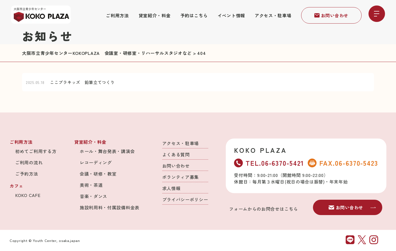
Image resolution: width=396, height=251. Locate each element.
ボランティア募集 (180, 177)
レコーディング (96, 162)
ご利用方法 (117, 15)
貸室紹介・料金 (155, 15)
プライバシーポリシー (185, 199)
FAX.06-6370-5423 (343, 163)
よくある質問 (176, 154)
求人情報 (171, 188)
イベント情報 (231, 15)
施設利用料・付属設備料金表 (109, 207)
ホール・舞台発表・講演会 (107, 151)
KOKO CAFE (27, 195)
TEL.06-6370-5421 (269, 163)
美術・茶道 (91, 185)
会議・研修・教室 (98, 173)
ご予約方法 (26, 173)
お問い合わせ (331, 15)
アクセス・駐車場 (273, 15)
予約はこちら (194, 15)
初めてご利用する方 (35, 151)
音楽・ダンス (93, 196)
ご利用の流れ (29, 162)
